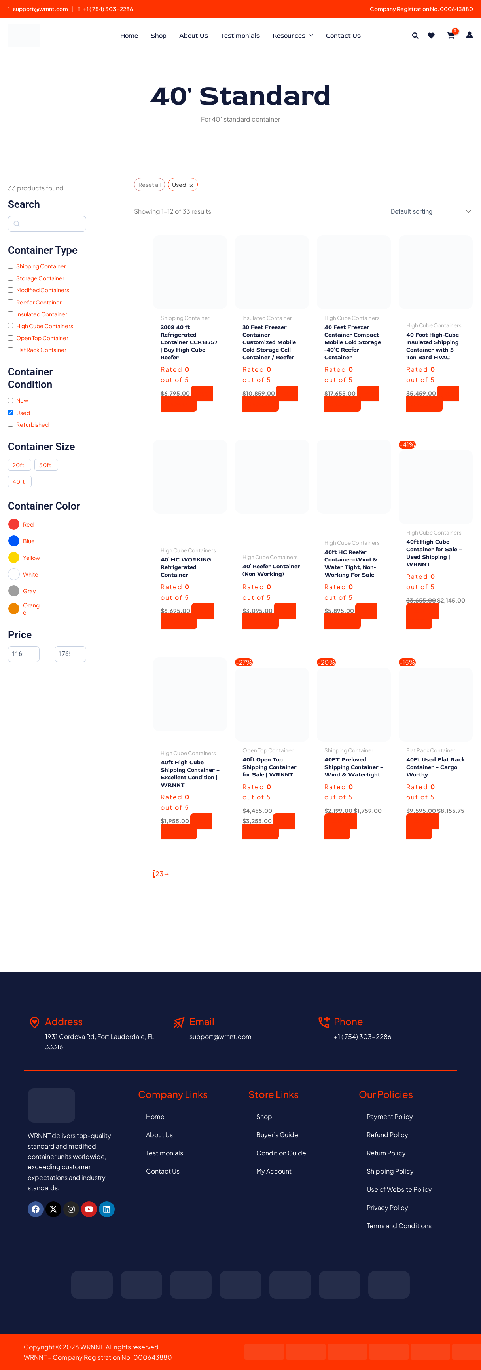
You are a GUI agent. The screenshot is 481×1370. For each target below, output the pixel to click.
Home (155, 1116)
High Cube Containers (44, 325)
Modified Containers (42, 289)
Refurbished (32, 424)
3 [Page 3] (161, 904)
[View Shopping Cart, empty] (450, 35)
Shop (264, 1116)
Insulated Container (41, 314)
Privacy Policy (387, 1207)
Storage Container (40, 278)
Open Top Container (42, 337)
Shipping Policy (390, 1171)
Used (23, 412)
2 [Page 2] (157, 904)
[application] (309, 35)
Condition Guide (281, 1153)
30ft (45, 464)
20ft (18, 464)
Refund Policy (387, 1134)
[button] (415, 36)
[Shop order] (429, 211)
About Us (159, 1134)
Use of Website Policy (399, 1189)
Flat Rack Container (41, 349)
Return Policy (386, 1153)
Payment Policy (390, 1116)
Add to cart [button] (187, 411)
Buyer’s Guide (277, 1134)
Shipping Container (41, 266)
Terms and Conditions (399, 1226)
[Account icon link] (469, 34)
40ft (19, 481)
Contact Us (163, 1171)
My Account (274, 1171)
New (22, 400)
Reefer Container (39, 302)
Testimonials (164, 1153)
